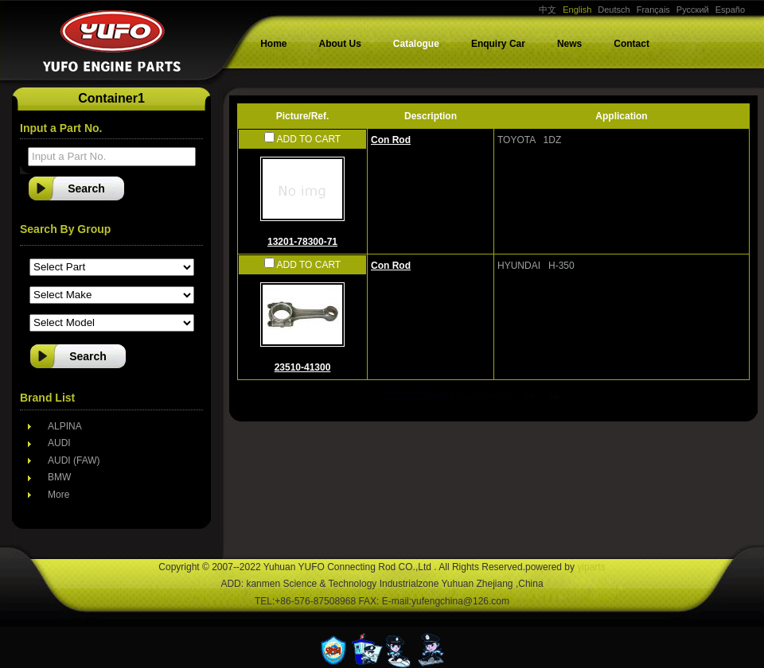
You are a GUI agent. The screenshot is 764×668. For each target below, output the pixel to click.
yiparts (591, 567)
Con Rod (391, 140)
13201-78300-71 (302, 241)
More (58, 494)
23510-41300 (303, 367)
